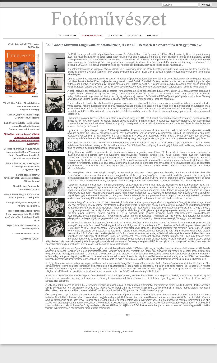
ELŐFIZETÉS (134, 35)
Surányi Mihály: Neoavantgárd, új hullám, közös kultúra (22, 204)
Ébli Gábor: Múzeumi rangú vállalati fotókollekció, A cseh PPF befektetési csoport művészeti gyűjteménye (21, 139)
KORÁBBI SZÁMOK (92, 35)
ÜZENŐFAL (153, 35)
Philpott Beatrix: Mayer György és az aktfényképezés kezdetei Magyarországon (22, 166)
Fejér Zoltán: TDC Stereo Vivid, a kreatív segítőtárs (23, 227)
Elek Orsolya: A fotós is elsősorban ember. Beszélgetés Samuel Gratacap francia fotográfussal (21, 126)
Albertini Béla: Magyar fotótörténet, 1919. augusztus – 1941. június (21, 196)
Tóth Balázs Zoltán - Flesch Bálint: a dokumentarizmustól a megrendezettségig (21, 106)
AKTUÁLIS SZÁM (67, 35)
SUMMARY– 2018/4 (30, 239)
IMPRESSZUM (115, 35)
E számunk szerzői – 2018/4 (25, 233)
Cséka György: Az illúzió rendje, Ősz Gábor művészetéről (23, 116)
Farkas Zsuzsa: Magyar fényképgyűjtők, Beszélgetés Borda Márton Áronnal (21, 178)
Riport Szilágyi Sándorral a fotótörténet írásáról (26, 187)
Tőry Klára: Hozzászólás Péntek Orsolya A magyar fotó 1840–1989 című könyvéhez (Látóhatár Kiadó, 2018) (22, 216)
